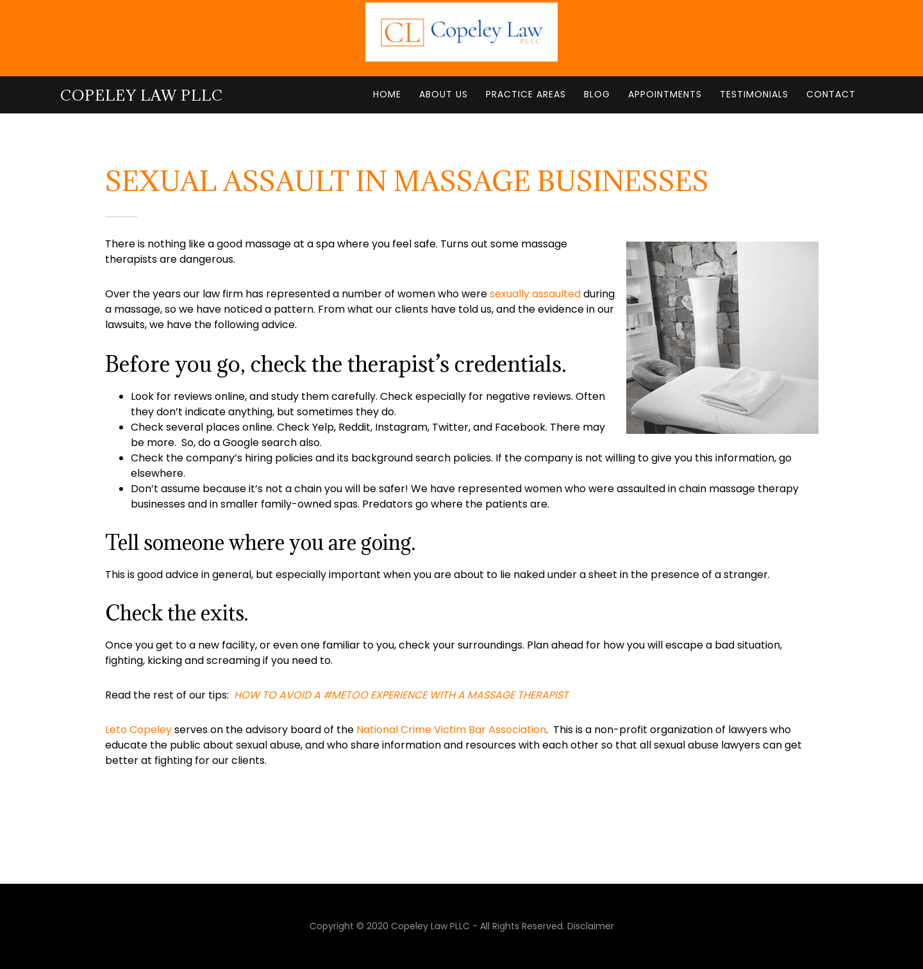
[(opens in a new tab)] (401, 695)
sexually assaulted (535, 293)
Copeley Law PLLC (141, 94)
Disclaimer (590, 926)
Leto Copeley (138, 729)
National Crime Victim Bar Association (451, 729)
